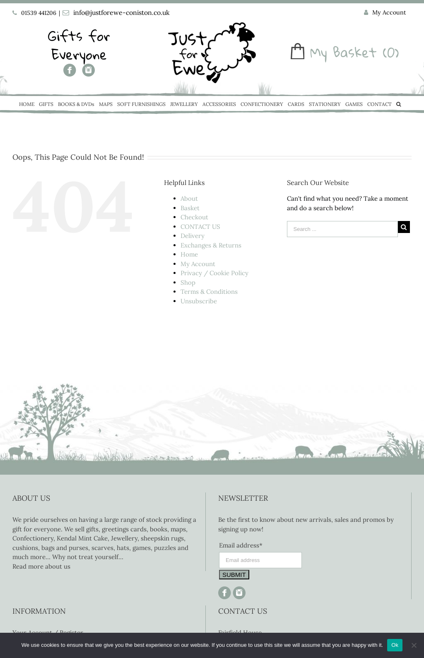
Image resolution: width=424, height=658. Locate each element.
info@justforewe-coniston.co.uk (121, 12)
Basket (190, 208)
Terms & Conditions (209, 291)
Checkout (194, 217)
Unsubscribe (199, 301)
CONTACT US (200, 227)
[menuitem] (385, 13)
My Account (198, 264)
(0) (391, 52)
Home (189, 254)
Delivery (193, 236)
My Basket (343, 52)
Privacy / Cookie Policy (214, 273)
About (189, 198)
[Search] (398, 104)
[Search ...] (342, 229)
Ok (394, 645)
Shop (188, 282)
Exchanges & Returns (211, 245)
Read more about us (41, 566)
